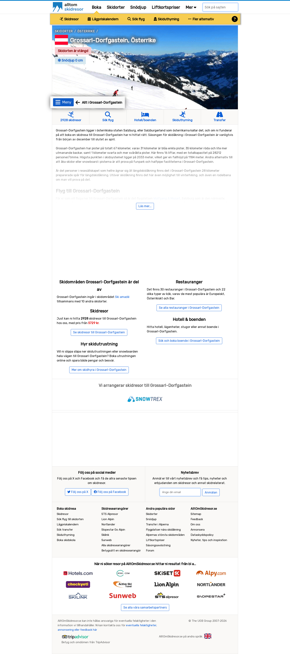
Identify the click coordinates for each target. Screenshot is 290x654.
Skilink (105, 535)
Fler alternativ (201, 19)
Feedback (197, 519)
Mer (191, 7)
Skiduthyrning (166, 19)
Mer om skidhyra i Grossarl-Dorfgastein (99, 370)
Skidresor (69, 19)
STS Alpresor (109, 514)
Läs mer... (145, 206)
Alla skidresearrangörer (115, 545)
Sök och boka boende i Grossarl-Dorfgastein (189, 340)
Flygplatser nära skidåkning (163, 529)
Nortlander (108, 524)
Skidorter (116, 7)
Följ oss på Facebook (110, 492)
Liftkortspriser (166, 7)
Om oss (195, 524)
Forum (150, 550)
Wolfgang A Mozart (166, 198)
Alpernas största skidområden (165, 535)
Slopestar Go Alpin (113, 529)
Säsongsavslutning (158, 545)
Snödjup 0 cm (70, 60)
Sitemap (196, 514)
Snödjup (138, 7)
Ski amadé (122, 297)
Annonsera (198, 529)
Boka (96, 7)
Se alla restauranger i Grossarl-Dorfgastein (189, 307)
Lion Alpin (107, 519)
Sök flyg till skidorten (70, 519)
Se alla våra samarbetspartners (145, 607)
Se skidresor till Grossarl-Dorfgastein (99, 332)
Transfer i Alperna (157, 524)
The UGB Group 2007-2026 (209, 620)
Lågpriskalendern (103, 19)
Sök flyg (136, 19)
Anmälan (211, 492)
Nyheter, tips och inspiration (209, 540)
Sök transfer (65, 529)
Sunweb (106, 540)
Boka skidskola (66, 540)
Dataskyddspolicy (202, 535)
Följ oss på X (77, 492)
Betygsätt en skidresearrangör (121, 550)
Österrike (86, 31)
